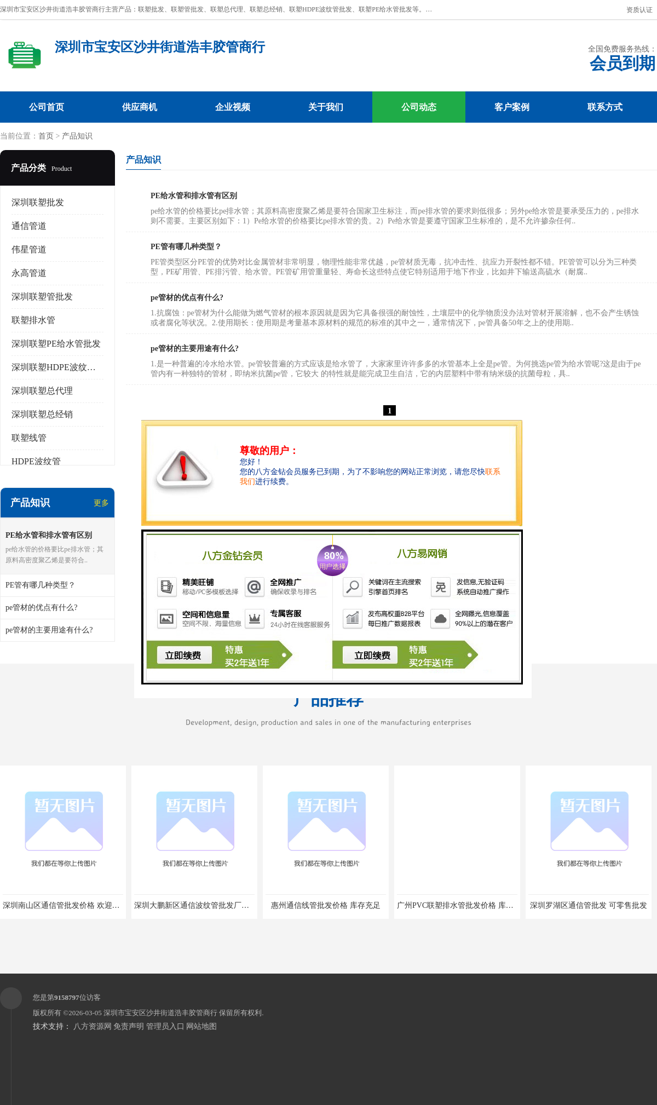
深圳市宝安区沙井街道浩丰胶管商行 (160, 1013)
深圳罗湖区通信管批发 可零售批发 (588, 905)
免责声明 (128, 1026)
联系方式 (605, 107)
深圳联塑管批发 (42, 296)
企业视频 (232, 107)
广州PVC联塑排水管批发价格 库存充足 (463, 905)
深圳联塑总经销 (42, 414)
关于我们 (325, 107)
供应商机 (139, 107)
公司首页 (46, 107)
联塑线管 (29, 437)
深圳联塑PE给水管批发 (56, 343)
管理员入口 (165, 1026)
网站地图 (201, 1026)
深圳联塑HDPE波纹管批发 (62, 367)
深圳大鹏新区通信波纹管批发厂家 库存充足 (208, 905)
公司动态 (418, 107)
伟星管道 (29, 249)
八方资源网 (92, 1026)
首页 (46, 136)
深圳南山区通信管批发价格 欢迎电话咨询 (73, 905)
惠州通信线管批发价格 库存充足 (326, 905)
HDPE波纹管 (36, 461)
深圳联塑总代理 (42, 390)
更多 (101, 503)
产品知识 (77, 136)
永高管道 (29, 273)
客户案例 (511, 107)
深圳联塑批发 (37, 202)
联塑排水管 (33, 320)
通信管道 (29, 226)
